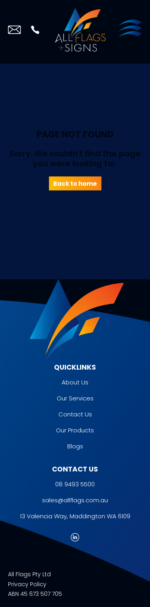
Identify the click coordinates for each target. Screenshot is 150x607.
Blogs (75, 446)
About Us (75, 382)
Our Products (75, 430)
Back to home (75, 183)
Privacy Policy (27, 584)
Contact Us (75, 414)
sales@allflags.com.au (75, 500)
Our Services (75, 398)
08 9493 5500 (75, 484)
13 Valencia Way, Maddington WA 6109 (75, 516)
